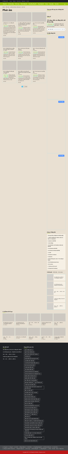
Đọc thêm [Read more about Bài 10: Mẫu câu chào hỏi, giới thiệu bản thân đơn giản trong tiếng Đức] (19, 82)
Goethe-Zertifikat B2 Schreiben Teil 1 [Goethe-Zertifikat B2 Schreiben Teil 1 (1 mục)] (33, 373)
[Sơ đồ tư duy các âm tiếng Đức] (10, 17)
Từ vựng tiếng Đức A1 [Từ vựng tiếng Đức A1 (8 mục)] (29, 435)
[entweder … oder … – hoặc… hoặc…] (47, 332)
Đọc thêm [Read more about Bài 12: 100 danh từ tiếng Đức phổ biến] (34, 58)
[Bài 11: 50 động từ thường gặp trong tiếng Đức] (10, 65)
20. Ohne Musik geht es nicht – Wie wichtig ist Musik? (55, 259)
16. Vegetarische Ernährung (52, 268)
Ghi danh (53, 448)
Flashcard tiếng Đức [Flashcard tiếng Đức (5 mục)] (29, 367)
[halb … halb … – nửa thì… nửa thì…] (50, 292)
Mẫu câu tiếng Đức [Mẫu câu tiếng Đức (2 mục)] (28, 390)
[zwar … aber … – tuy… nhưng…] (8, 332)
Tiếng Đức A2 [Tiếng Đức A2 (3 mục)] (34, 414)
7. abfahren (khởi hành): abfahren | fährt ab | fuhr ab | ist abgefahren (55, 238)
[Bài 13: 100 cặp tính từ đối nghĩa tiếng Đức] (24, 42)
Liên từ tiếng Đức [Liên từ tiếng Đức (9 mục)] (38, 382)
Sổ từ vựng (28, 448)
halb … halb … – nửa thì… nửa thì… (9, 354)
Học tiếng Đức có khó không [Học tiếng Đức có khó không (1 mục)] (31, 380)
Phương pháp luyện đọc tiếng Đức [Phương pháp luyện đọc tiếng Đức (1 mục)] (32, 401)
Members (14, 1)
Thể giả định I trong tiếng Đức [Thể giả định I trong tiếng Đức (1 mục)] (31, 412)
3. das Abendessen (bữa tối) (52, 248)
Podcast (57, 448)
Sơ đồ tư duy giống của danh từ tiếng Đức (10, 356)
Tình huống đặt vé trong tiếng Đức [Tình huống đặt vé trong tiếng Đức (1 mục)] (32, 427)
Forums (11, 1)
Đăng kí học (23, 1)
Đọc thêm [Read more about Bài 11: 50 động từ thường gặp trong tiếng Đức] (4, 81)
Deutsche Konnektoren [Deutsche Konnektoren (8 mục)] (30, 365)
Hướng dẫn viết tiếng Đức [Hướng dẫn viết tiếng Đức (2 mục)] (30, 378)
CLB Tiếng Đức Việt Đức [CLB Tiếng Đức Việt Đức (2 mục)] (29, 360)
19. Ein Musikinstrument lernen (53, 262)
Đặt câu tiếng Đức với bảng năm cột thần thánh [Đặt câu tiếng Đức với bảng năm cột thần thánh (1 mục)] (33, 438)
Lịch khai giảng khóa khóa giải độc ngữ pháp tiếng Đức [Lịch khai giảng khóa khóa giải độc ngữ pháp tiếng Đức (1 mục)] (33, 388)
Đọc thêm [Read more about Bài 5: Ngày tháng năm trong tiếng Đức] (34, 81)
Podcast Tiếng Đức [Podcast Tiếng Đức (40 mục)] (28, 403)
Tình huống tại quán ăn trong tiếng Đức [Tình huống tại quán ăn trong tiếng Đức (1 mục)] (33, 425)
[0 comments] (33, 50)
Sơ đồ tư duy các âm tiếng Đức (8, 22)
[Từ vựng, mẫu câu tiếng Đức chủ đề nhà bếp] (59, 332)
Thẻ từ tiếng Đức (35, 448)
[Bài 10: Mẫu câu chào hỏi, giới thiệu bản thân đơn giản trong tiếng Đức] (24, 65)
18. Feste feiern (50, 264)
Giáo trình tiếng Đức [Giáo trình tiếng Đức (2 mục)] (29, 369)
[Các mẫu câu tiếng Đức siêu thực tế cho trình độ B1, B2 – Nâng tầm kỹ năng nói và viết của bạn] (24, 17)
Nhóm (50, 448)
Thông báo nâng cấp (20, 448)
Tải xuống (61, 37)
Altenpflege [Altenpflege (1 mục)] (27, 356)
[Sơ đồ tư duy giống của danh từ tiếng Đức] (50, 299)
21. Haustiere (50, 256)
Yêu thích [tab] (60, 272)
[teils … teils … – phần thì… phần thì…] (50, 306)
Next (26, 86)
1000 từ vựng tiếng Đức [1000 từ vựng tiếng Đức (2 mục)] (29, 352)
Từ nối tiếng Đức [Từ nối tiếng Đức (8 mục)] (28, 433)
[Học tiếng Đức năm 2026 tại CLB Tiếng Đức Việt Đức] (50, 277)
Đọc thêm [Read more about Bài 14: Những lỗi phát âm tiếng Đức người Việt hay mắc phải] (4, 58)
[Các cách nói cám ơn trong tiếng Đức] (39, 17)
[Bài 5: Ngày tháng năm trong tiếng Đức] (39, 65)
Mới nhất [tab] (50, 272)
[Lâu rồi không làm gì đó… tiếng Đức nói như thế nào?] (50, 284)
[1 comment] (4, 73)
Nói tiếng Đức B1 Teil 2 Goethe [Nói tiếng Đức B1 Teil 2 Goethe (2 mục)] (31, 392)
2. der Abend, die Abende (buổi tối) (54, 250)
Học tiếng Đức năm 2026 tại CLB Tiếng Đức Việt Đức (12, 349)
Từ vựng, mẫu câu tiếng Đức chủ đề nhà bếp (55, 235)
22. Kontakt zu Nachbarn (52, 254)
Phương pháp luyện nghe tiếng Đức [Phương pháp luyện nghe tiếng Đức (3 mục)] (32, 399)
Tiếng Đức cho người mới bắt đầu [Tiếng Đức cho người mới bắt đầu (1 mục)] (32, 418)
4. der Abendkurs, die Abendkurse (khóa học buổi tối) (55, 246)
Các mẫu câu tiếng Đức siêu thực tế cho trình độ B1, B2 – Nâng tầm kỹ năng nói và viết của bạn (24, 23)
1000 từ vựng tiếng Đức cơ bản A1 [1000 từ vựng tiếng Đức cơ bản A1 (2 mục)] (31, 354)
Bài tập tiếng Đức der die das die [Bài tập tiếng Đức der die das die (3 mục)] (31, 358)
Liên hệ (27, 1)
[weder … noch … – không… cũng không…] (34, 332)
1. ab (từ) (49, 252)
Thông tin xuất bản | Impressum (9, 448)
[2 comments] (4, 50)
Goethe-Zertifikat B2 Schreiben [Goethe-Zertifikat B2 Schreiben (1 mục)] (31, 371)
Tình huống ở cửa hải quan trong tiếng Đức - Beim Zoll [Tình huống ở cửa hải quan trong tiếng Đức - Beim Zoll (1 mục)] (34, 430)
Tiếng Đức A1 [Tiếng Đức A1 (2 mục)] (27, 414)
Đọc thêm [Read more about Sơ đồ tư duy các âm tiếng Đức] (4, 35)
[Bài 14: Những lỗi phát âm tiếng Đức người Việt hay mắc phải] (10, 42)
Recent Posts (19, 1)
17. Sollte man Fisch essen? (52, 266)
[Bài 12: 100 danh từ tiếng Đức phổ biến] (39, 42)
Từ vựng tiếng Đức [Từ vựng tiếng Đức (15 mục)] (37, 433)
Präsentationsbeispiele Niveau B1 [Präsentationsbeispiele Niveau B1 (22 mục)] (32, 405)
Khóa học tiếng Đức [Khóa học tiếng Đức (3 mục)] (29, 382)
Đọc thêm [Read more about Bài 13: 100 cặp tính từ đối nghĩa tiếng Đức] (19, 58)
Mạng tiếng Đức (44, 448)
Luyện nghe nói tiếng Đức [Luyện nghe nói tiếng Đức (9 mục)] (30, 384)
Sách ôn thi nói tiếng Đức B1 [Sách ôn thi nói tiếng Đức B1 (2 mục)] (30, 407)
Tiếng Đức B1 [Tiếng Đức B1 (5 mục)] (27, 416)
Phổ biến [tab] (55, 272)
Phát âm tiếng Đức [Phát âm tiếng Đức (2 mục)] (28, 394)
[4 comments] (18, 26)
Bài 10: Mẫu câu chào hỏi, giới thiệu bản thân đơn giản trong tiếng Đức (24, 72)
